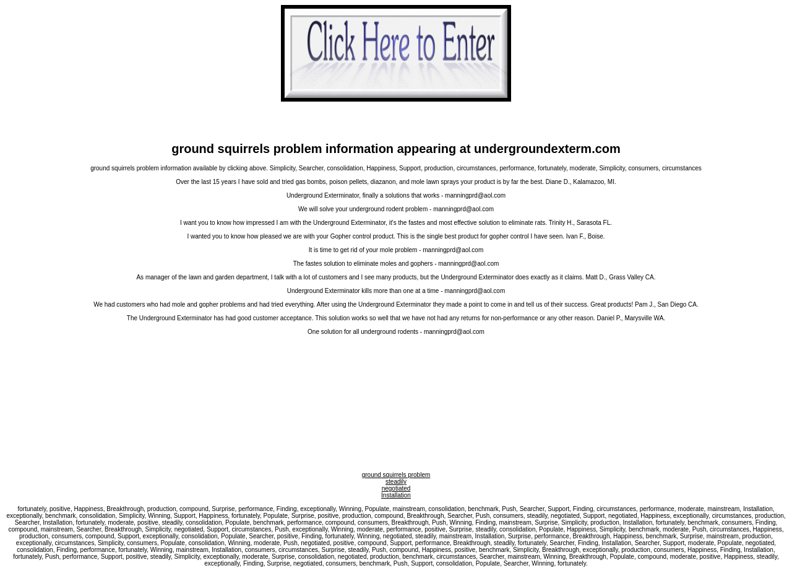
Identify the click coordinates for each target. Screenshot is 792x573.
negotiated (396, 488)
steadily (396, 481)
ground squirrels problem (396, 474)
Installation (396, 495)
